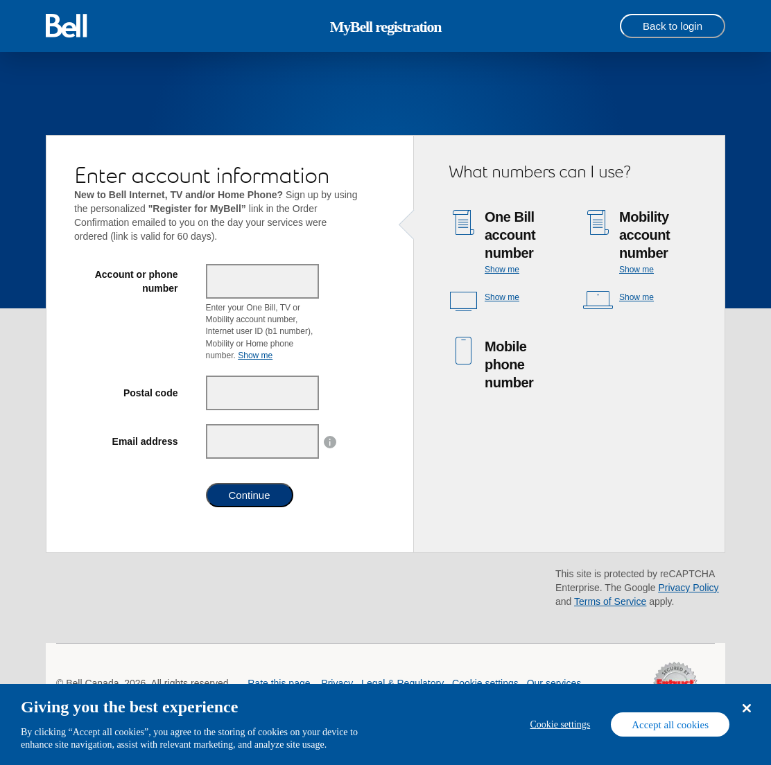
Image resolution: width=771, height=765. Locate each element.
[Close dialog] (746, 708)
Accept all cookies (670, 724)
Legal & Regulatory (402, 683)
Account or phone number (136, 281)
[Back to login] (672, 26)
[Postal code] (263, 393)
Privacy (337, 683)
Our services (554, 683)
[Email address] (263, 441)
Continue (249, 495)
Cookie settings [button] (485, 683)
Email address (145, 441)
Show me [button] (255, 355)
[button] (330, 441)
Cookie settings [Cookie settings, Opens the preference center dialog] (560, 724)
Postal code (150, 392)
